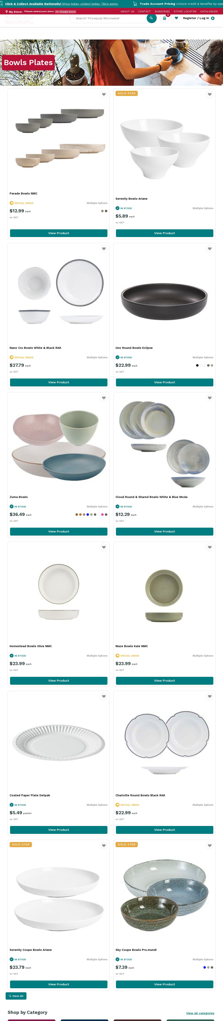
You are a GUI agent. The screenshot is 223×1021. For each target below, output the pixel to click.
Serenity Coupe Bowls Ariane (101, 510)
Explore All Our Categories (111, 690)
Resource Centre (108, 37)
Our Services (40, 37)
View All (17, 556)
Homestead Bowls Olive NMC (31, 391)
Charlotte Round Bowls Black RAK (34, 505)
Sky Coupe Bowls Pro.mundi (171, 510)
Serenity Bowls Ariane (96, 163)
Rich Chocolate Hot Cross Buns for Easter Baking (108, 874)
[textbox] (111, 23)
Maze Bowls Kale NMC (96, 391)
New (145, 37)
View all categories (200, 574)
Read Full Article (31, 922)
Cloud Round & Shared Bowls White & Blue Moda (178, 279)
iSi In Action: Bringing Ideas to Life (175, 874)
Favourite (68, 97)
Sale (131, 37)
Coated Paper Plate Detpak (171, 391)
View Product (41, 198)
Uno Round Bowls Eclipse (28, 277)
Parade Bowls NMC (23, 158)
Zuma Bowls (89, 277)
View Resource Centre (191, 813)
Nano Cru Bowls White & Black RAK (177, 158)
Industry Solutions (72, 37)
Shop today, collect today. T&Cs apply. (73, 4)
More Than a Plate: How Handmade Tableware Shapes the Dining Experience (41, 878)
